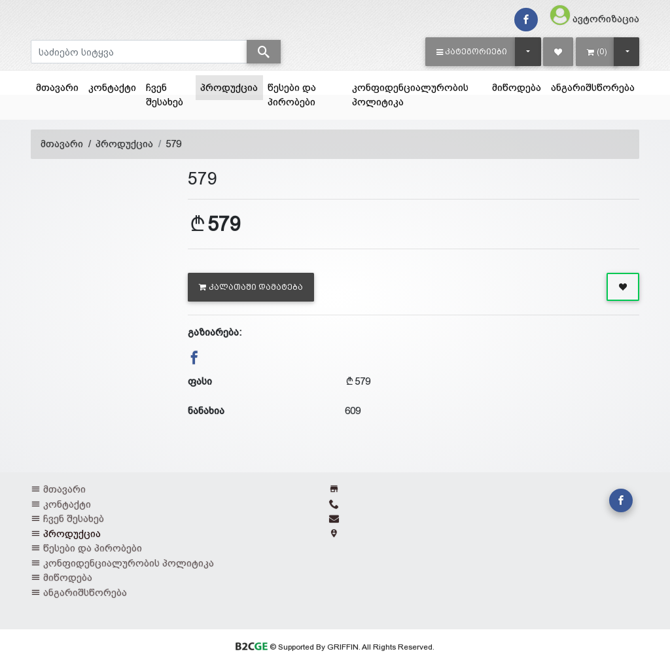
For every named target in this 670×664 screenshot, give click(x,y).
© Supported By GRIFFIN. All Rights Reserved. (335, 647)
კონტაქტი (112, 87)
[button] (472, 51)
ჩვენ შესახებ (164, 95)
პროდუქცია (231, 86)
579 (173, 143)
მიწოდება (516, 87)
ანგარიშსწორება (593, 87)
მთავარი (57, 87)
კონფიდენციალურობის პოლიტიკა (410, 95)
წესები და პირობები (292, 95)
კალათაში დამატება (251, 287)
